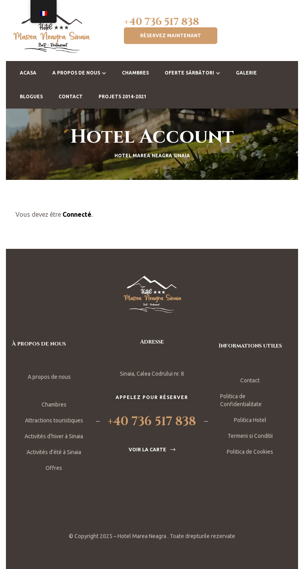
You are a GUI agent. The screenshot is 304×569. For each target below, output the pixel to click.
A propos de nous (79, 72)
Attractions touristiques (54, 420)
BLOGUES (31, 96)
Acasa (28, 72)
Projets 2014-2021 (122, 96)
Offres (54, 468)
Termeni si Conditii (250, 436)
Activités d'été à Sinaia (54, 452)
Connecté (77, 214)
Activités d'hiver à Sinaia (54, 436)
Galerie (246, 72)
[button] (170, 35)
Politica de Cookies (250, 452)
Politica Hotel (250, 420)
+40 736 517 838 (161, 22)
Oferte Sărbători (192, 72)
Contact (71, 96)
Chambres (135, 72)
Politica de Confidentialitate (241, 400)
